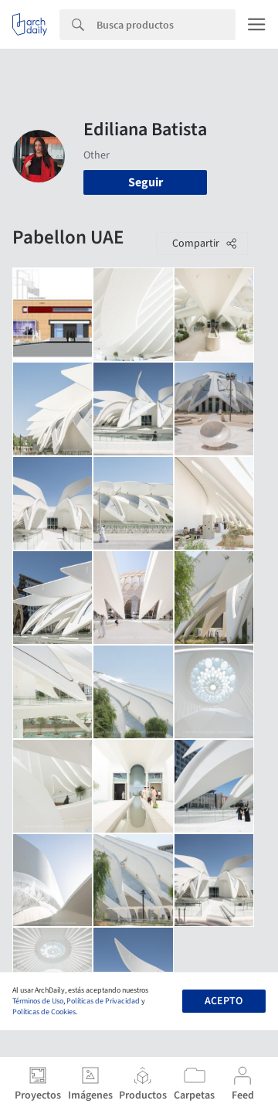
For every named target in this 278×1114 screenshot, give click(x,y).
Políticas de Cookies (44, 1012)
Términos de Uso (37, 1001)
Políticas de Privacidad (103, 1001)
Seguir (145, 182)
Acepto (223, 1001)
